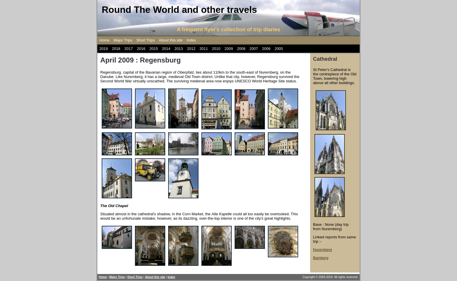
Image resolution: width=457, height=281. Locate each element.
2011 (203, 48)
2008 (241, 48)
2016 (141, 48)
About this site (171, 40)
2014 (166, 48)
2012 (191, 48)
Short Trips (145, 40)
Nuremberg (322, 249)
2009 (228, 48)
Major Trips (123, 40)
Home (104, 40)
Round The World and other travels (179, 9)
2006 (266, 48)
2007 (253, 48)
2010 (216, 48)
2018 (116, 48)
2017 (128, 48)
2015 (154, 48)
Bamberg (320, 258)
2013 (179, 48)
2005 (279, 48)
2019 (103, 48)
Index (191, 40)
